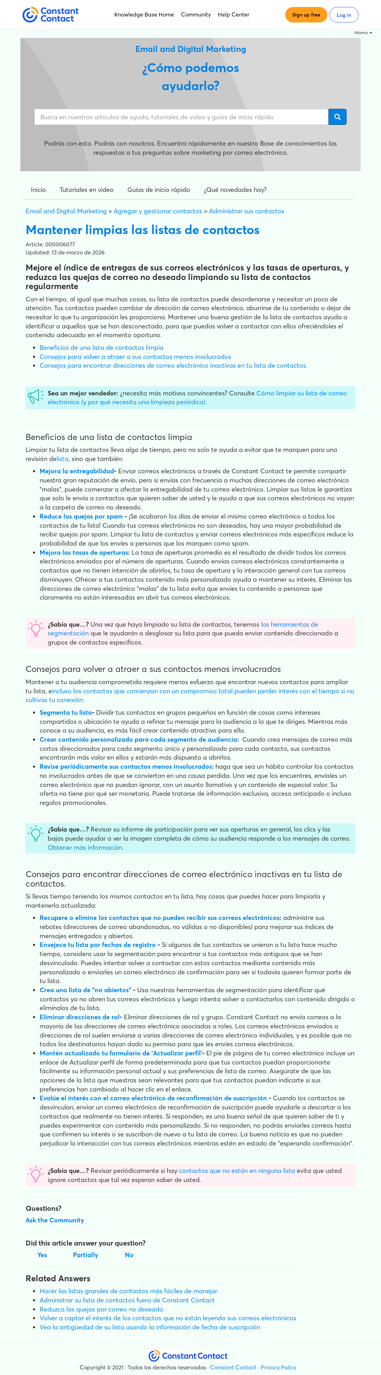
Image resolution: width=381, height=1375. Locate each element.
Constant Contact (233, 1367)
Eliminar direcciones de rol (80, 1017)
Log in (344, 15)
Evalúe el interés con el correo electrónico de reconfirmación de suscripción (153, 1098)
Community (196, 14)
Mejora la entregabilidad (77, 471)
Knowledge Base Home (144, 14)
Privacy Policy (278, 1367)
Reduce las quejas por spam (81, 516)
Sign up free (306, 15)
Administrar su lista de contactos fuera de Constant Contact (127, 1300)
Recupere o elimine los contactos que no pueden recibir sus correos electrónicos (160, 918)
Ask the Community (55, 1220)
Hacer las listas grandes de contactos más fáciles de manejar (128, 1291)
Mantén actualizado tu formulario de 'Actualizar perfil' (121, 1053)
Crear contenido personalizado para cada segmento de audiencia (138, 739)
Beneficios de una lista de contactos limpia (101, 347)
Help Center (233, 14)
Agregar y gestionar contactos (158, 211)
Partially (85, 1255)
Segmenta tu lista (66, 712)
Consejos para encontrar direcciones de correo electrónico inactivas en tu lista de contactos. (173, 365)
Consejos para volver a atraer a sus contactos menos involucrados (135, 357)
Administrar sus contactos (246, 211)
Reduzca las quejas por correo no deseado (101, 1309)
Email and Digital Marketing (66, 211)
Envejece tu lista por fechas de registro (98, 945)
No (129, 1255)
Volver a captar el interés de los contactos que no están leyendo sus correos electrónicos (168, 1318)
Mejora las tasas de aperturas (84, 552)
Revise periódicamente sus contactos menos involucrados (126, 766)
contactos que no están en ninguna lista (237, 1171)
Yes (42, 1255)
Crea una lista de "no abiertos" (85, 990)
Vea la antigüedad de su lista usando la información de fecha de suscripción (150, 1327)
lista (62, 459)
